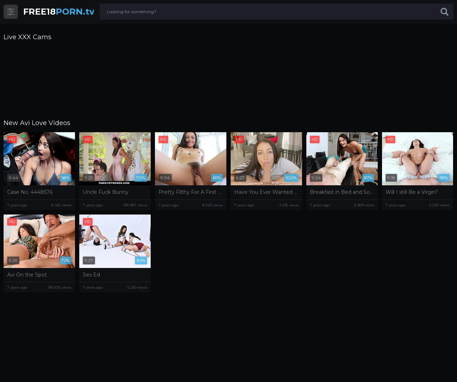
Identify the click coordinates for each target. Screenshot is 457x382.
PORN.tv (58, 11)
